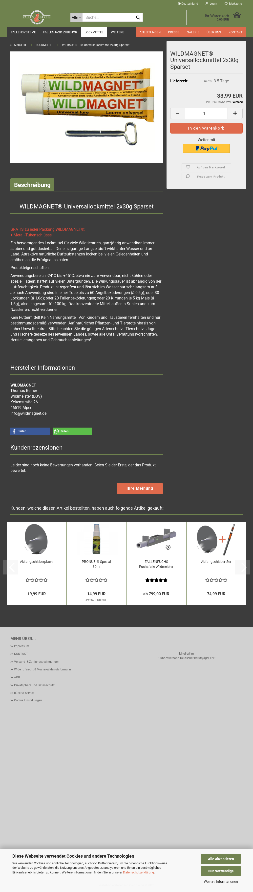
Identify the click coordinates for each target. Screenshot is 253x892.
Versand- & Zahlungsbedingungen (36, 661)
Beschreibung (32, 185)
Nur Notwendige (221, 871)
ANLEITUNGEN (150, 32)
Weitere (117, 32)
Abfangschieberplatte (36, 562)
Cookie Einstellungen (28, 700)
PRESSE (173, 32)
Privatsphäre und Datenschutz (34, 685)
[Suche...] (76, 17)
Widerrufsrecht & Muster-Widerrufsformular (42, 669)
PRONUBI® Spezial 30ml (96, 564)
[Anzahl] (206, 113)
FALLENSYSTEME (23, 32)
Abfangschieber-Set (216, 562)
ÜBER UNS (214, 32)
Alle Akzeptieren (221, 859)
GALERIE (193, 32)
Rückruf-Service (24, 693)
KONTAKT (236, 32)
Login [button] (211, 3)
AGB (17, 677)
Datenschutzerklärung (138, 872)
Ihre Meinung (139, 488)
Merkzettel (234, 3)
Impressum (21, 646)
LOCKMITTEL (94, 32)
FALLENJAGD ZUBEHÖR (60, 32)
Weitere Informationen (221, 882)
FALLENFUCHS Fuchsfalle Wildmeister (156, 564)
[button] (188, 3)
